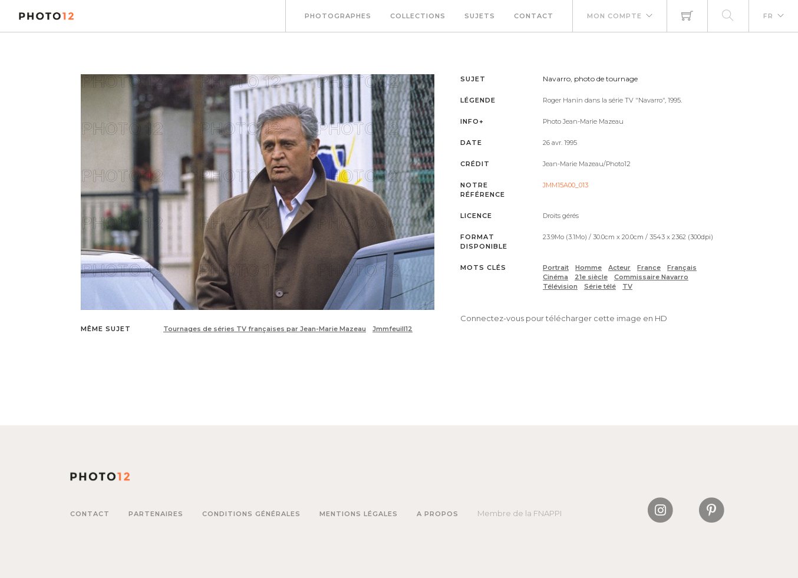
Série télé (600, 286)
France (649, 267)
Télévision (560, 286)
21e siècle (591, 277)
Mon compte (614, 16)
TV (627, 286)
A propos (438, 514)
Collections (418, 16)
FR (768, 16)
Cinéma (555, 277)
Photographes (338, 16)
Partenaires (155, 514)
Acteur (619, 267)
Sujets (479, 16)
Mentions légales (358, 514)
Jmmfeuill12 (392, 329)
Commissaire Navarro (651, 277)
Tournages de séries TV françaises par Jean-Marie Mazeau (264, 329)
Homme (588, 267)
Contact (533, 16)
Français (682, 267)
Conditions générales (251, 514)
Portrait (556, 267)
